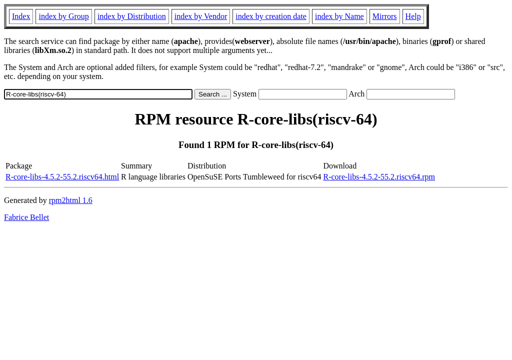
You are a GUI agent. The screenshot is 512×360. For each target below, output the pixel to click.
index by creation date (271, 16)
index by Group (63, 16)
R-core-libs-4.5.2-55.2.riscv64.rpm (379, 176)
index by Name (339, 16)
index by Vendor (200, 16)
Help (413, 16)
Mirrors (384, 16)
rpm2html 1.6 (70, 200)
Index (21, 16)
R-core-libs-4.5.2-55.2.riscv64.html (62, 176)
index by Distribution (132, 16)
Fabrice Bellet (26, 217)
